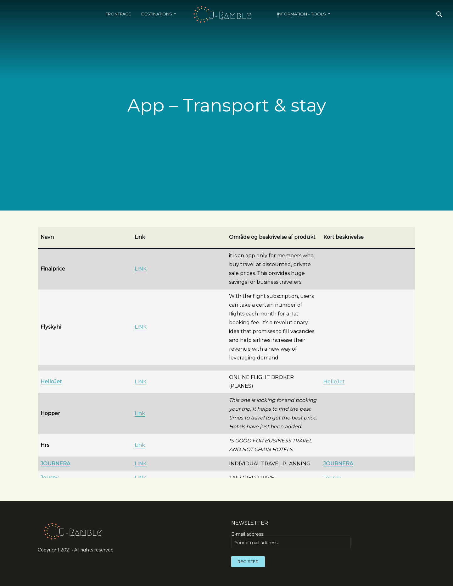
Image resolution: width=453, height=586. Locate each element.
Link (140, 413)
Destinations (156, 13)
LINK (141, 269)
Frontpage (118, 13)
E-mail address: (291, 539)
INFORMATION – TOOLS (301, 13)
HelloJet (334, 382)
